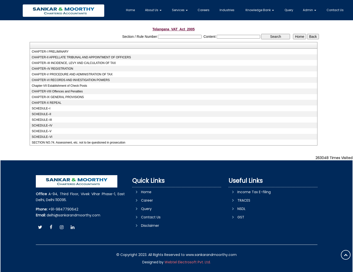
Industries (227, 10)
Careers (203, 10)
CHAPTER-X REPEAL (46, 103)
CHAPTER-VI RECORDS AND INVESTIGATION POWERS (71, 80)
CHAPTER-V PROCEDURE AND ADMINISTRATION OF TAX (72, 74)
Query (289, 10)
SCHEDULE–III (42, 120)
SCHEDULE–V (41, 131)
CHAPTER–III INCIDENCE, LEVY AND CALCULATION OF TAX (74, 63)
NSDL (241, 208)
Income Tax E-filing (254, 192)
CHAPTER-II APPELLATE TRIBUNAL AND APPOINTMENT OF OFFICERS (81, 57)
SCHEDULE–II (41, 114)
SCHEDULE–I (41, 108)
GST (240, 217)
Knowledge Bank (260, 10)
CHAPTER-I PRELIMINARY (50, 51)
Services (180, 10)
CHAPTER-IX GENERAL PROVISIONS (58, 97)
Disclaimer (150, 225)
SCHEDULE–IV (42, 125)
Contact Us (335, 10)
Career (147, 200)
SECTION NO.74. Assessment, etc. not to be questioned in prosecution (78, 142)
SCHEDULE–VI (42, 137)
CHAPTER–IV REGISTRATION (52, 68)
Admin (309, 10)
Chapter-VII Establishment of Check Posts (59, 85)
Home (130, 10)
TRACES (243, 200)
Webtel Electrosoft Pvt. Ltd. (188, 262)
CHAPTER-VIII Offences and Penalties (57, 91)
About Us (153, 10)
